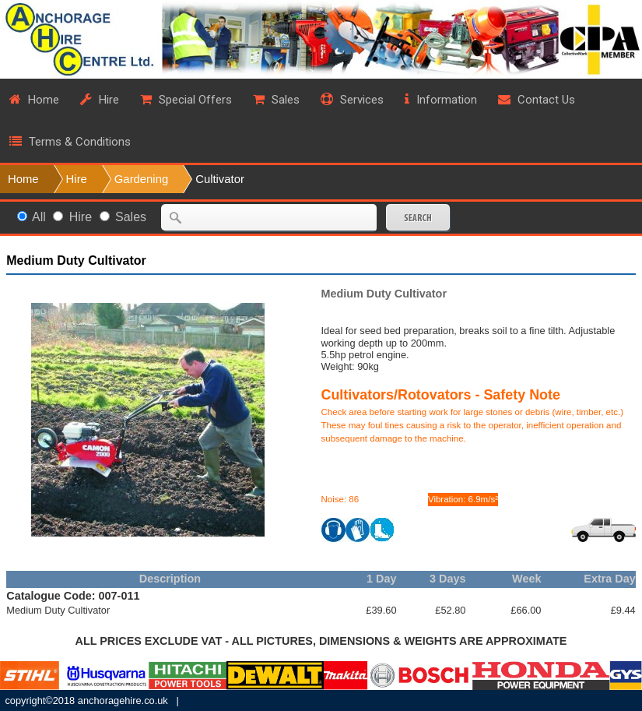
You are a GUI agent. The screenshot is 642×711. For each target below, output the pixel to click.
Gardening (141, 179)
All (39, 217)
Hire (76, 179)
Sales (130, 217)
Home (23, 179)
